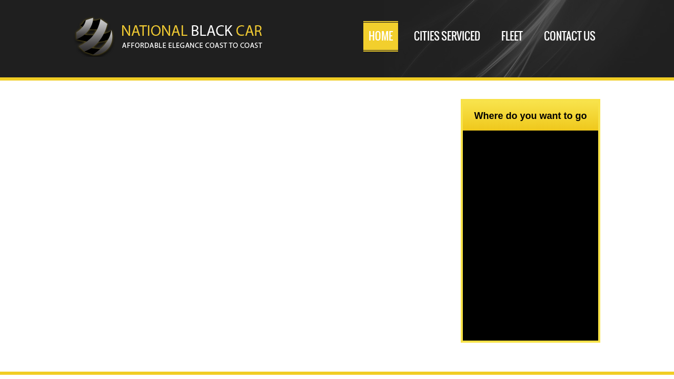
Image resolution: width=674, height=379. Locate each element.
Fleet (512, 36)
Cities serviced (447, 36)
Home (381, 36)
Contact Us (570, 36)
